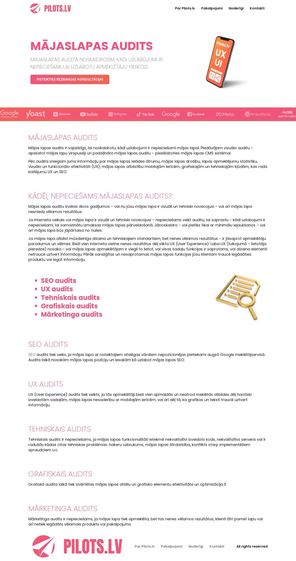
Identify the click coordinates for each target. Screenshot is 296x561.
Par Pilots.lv (185, 8)
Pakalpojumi (212, 8)
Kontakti (257, 8)
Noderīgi (236, 8)
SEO (31, 354)
